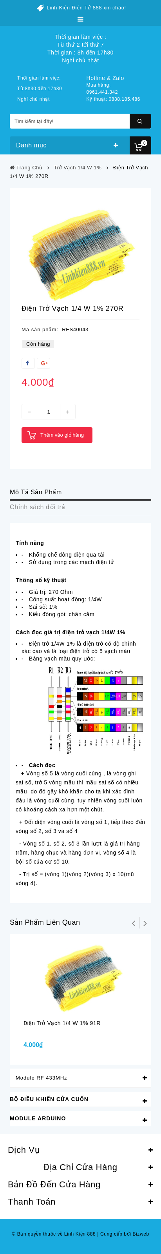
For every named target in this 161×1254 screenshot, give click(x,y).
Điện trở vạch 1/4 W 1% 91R (62, 1023)
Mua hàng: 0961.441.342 (102, 88)
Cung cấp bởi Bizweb (123, 1234)
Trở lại (133, 923)
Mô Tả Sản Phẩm (36, 492)
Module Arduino (38, 1118)
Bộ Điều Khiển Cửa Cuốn (49, 1099)
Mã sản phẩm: (40, 329)
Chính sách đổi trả (37, 507)
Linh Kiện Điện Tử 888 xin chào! (86, 8)
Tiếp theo (145, 923)
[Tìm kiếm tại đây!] (80, 121)
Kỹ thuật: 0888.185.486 (114, 99)
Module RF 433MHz (41, 1078)
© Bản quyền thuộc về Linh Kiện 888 (54, 1234)
